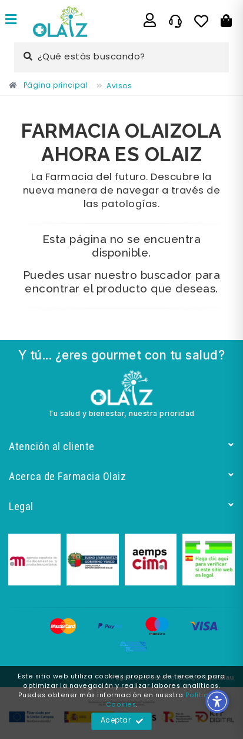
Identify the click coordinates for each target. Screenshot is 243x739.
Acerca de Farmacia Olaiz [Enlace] (121, 476)
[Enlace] (11, 21)
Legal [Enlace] (121, 506)
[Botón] (226, 21)
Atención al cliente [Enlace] (121, 446)
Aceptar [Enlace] (122, 721)
